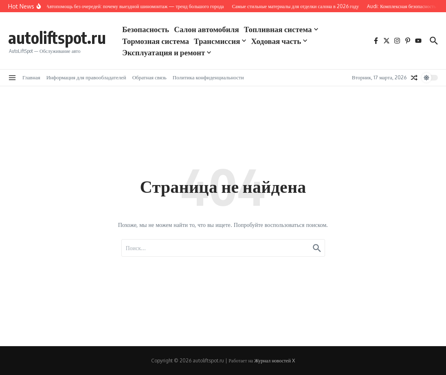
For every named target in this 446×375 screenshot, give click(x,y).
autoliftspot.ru (57, 37)
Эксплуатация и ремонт (166, 52)
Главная (31, 77)
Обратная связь (149, 77)
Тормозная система (155, 41)
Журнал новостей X (274, 361)
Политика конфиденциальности (208, 77)
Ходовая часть (279, 41)
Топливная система (281, 29)
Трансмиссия (220, 41)
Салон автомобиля (206, 29)
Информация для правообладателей (86, 77)
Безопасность (145, 29)
